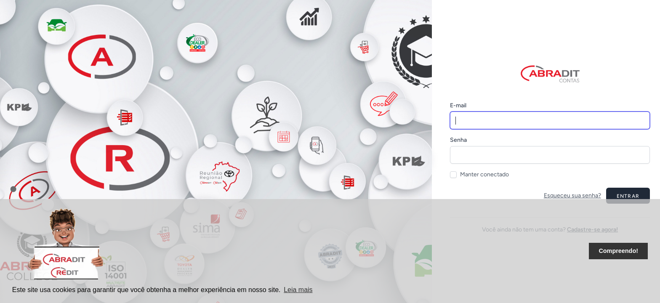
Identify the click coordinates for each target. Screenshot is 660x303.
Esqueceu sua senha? (572, 195)
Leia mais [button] (298, 289)
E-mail (458, 105)
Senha (458, 140)
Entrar (628, 196)
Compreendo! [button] (618, 250)
